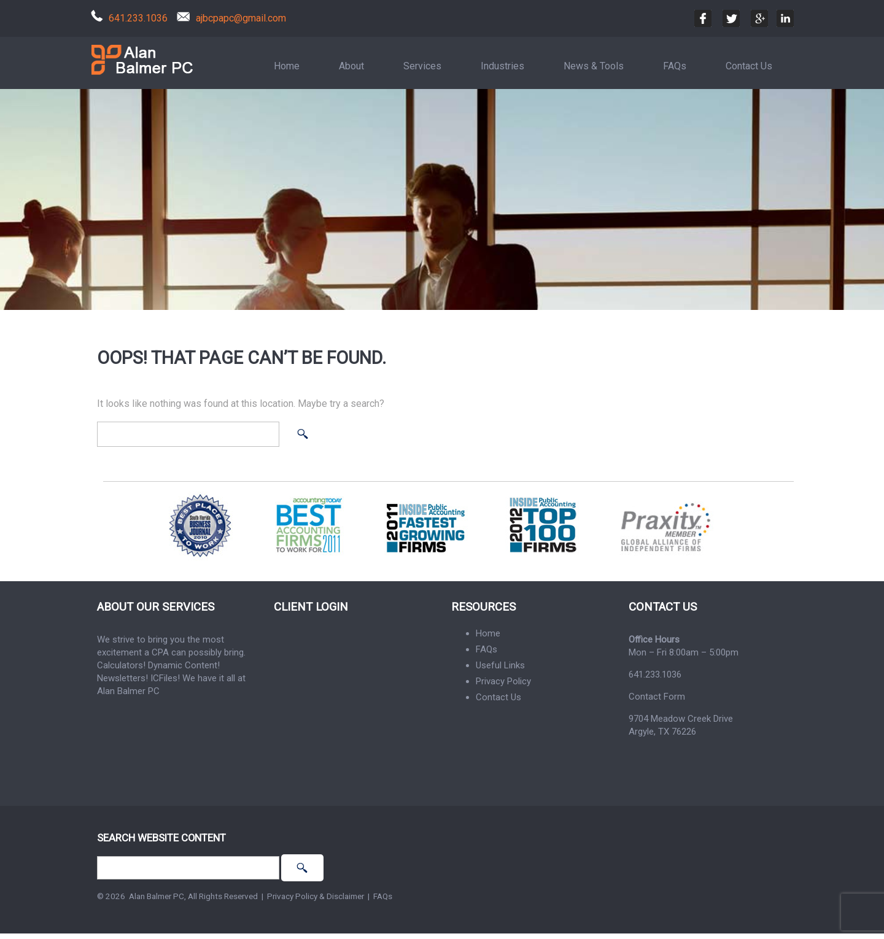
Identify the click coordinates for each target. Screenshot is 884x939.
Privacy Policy (503, 681)
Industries (502, 66)
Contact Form (657, 696)
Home (287, 66)
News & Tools (594, 66)
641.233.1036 (138, 18)
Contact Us (749, 66)
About (351, 66)
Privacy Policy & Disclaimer (315, 896)
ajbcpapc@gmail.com (241, 18)
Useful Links (500, 665)
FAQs (674, 66)
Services (422, 66)
